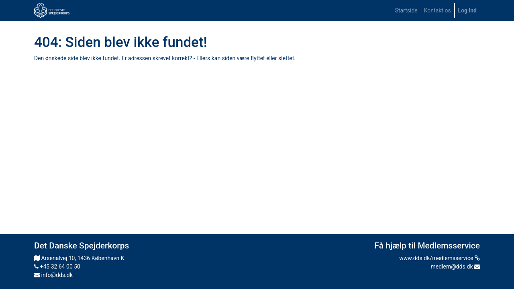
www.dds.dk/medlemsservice (439, 258)
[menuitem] (406, 10)
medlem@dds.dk (455, 266)
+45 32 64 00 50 (57, 266)
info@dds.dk (53, 275)
